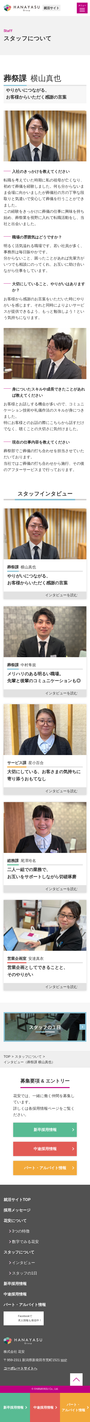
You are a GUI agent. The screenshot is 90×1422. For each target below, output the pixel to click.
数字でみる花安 (25, 1242)
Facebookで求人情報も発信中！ (30, 1318)
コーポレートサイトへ (20, 1368)
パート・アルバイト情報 (73, 1407)
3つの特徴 (21, 1231)
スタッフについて (28, 1056)
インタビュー (23, 1263)
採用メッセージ (17, 1210)
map (64, 1360)
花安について (15, 1221)
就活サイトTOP (17, 1200)
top (7, 1056)
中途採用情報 (43, 1407)
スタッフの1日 (24, 1273)
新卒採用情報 (13, 1407)
